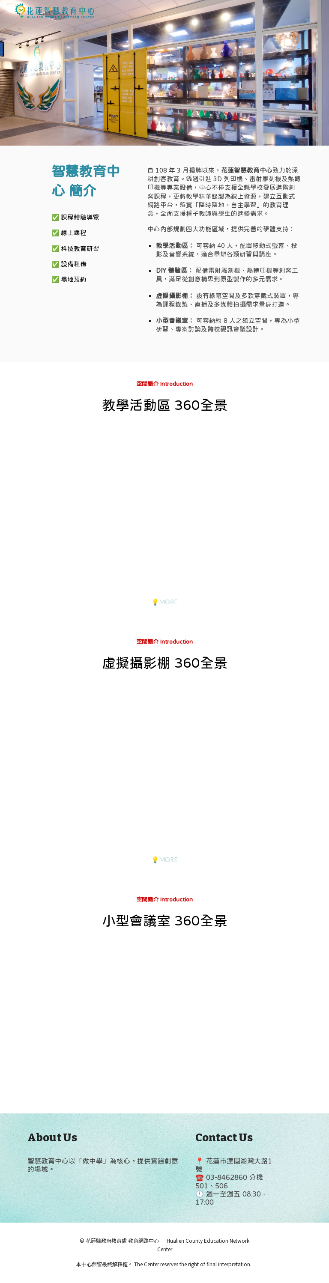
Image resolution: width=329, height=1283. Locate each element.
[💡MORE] (164, 602)
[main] (92, 181)
